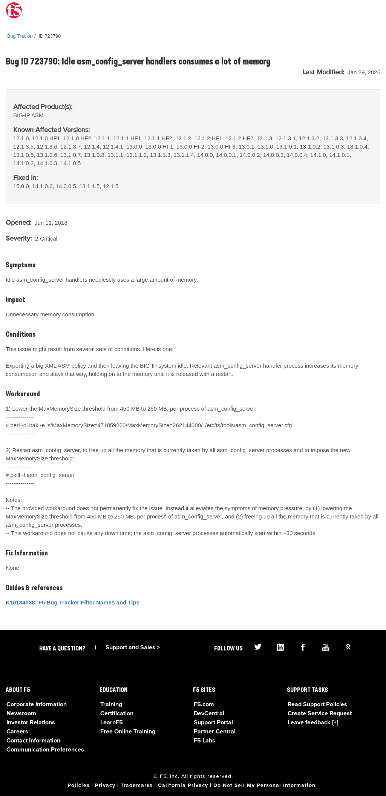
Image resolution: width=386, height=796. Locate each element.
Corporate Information (36, 705)
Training (111, 705)
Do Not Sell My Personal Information (264, 785)
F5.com (204, 705)
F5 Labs (204, 741)
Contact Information (33, 741)
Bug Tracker (20, 36)
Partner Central (215, 732)
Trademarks (137, 785)
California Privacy (183, 785)
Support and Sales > (133, 648)
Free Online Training (127, 732)
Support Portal (213, 723)
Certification (116, 714)
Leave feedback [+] (313, 723)
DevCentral (209, 714)
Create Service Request (320, 714)
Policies (78, 785)
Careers (17, 732)
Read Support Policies (317, 705)
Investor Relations (30, 723)
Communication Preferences (45, 750)
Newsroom (21, 714)
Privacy (105, 785)
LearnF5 (111, 723)
